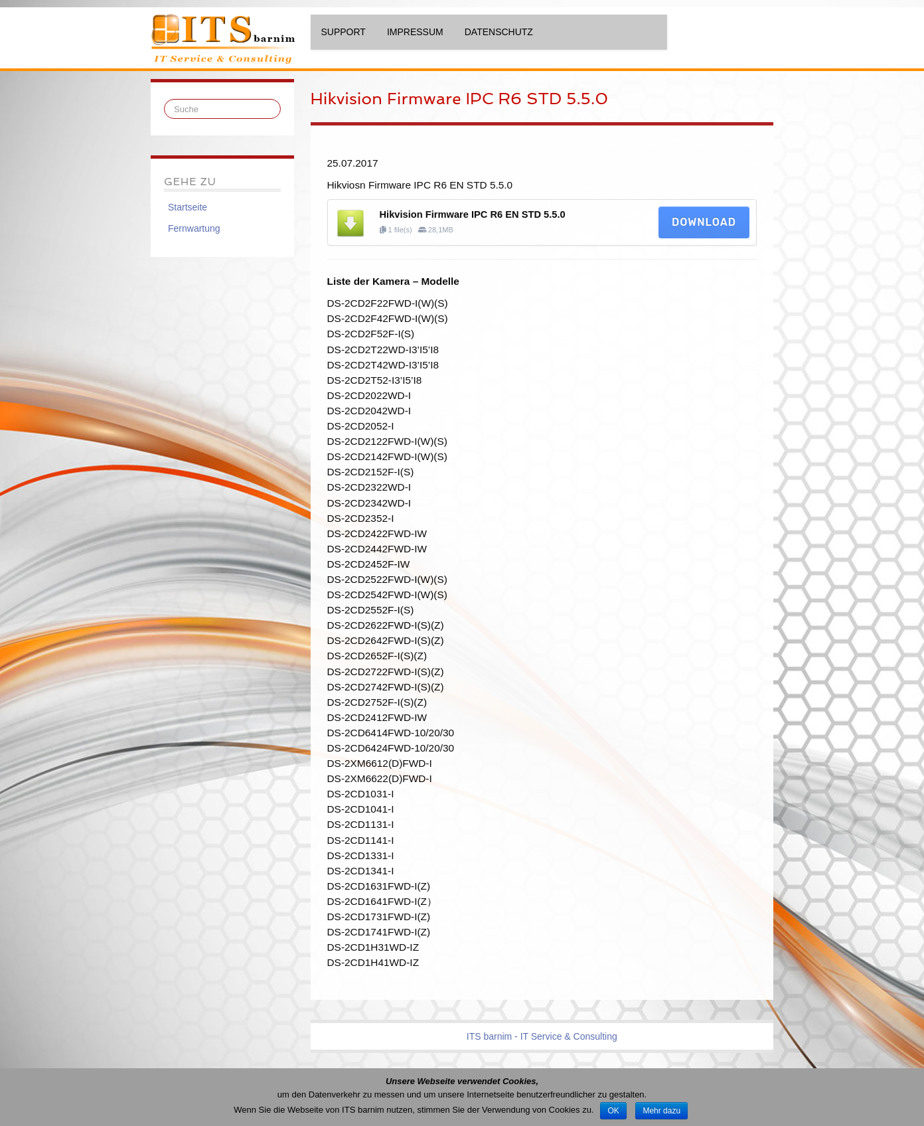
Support (343, 32)
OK (613, 1110)
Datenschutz (499, 32)
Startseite (187, 207)
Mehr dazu (661, 1110)
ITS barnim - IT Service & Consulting (542, 1036)
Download (704, 222)
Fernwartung (194, 228)
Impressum (415, 32)
